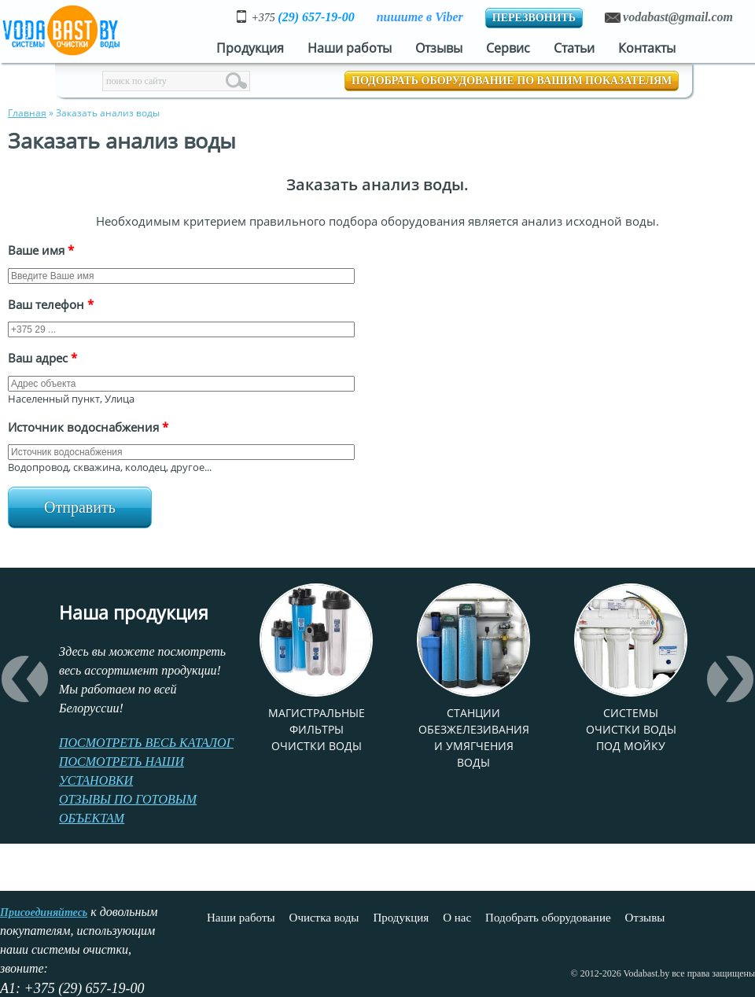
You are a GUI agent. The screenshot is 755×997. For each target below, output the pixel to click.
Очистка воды (324, 917)
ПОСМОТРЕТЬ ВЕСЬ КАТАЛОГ (146, 742)
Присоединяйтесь (43, 912)
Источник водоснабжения (88, 427)
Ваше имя (41, 250)
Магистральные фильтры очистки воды (316, 729)
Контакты (647, 48)
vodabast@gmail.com (678, 17)
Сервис (508, 48)
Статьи (574, 48)
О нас (457, 917)
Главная (27, 113)
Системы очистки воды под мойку (631, 729)
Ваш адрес (42, 358)
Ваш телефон (51, 304)
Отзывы (438, 48)
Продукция (250, 48)
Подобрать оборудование (547, 917)
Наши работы (350, 48)
